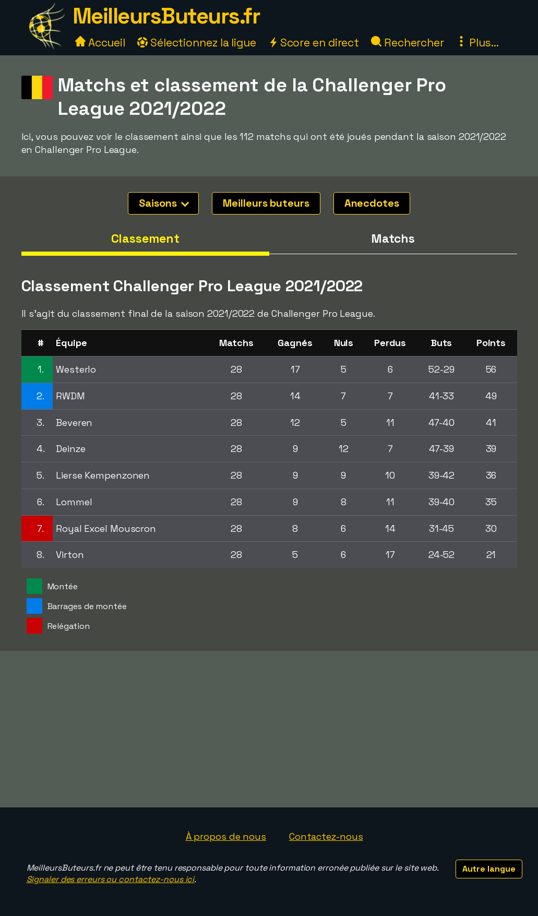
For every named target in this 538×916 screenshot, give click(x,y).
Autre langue (489, 868)
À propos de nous (226, 836)
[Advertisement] (269, 729)
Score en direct (313, 42)
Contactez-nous (326, 836)
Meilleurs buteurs (266, 203)
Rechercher (407, 42)
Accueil (100, 42)
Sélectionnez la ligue (196, 42)
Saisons (164, 203)
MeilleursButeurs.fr (166, 16)
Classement (145, 238)
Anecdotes (371, 203)
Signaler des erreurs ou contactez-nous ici (111, 879)
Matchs (393, 238)
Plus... (477, 42)
